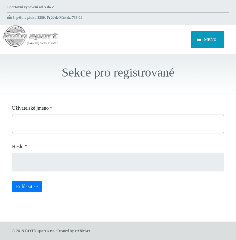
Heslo (19, 146)
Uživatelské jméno (32, 108)
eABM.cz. (83, 230)
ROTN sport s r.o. (40, 230)
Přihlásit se (27, 186)
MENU (206, 39)
